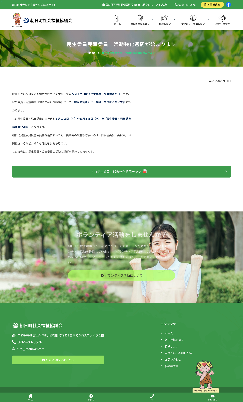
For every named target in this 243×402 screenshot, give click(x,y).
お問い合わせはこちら (58, 360)
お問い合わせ (173, 359)
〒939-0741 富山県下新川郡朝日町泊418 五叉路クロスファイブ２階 (58, 335)
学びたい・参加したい (178, 353)
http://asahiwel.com (28, 349)
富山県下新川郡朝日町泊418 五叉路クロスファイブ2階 (136, 4)
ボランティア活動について (122, 277)
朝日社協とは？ (174, 340)
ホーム (169, 333)
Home (91, 53)
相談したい (171, 346)
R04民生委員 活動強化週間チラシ (116, 171)
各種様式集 (212, 4)
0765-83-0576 (185, 4)
